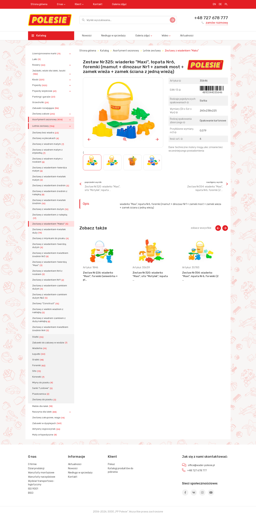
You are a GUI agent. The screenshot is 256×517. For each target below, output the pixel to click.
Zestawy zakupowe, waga (48, 417)
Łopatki (39, 354)
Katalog (39, 35)
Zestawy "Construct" (46, 303)
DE (220, 4)
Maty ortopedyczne (45, 434)
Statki (38, 337)
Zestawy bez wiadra (45, 132)
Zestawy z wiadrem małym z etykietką (47, 151)
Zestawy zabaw (44, 113)
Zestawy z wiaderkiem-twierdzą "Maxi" (49, 264)
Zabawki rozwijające (45, 108)
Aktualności (186, 35)
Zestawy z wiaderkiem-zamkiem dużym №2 (49, 296)
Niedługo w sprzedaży (113, 35)
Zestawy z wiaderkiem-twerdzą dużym (49, 246)
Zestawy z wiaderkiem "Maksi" (50, 223)
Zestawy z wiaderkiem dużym (50, 209)
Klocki (38, 79)
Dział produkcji (36, 468)
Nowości (87, 35)
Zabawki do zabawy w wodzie (50, 342)
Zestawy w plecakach (46, 138)
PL (226, 4)
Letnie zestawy (43, 126)
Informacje (76, 457)
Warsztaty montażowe (41, 472)
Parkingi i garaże (44, 96)
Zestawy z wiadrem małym (48, 144)
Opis (86, 204)
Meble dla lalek (42, 406)
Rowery (39, 65)
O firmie (32, 464)
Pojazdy (40, 85)
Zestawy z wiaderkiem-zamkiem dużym (49, 287)
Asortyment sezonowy (47, 119)
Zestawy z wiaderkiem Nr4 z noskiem (47, 272)
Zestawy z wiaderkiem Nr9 (48, 279)
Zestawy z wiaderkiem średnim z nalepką (49, 193)
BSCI (30, 492)
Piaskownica (41, 394)
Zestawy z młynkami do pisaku (50, 238)
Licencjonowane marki (46, 53)
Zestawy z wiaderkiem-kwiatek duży (49, 231)
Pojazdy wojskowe (44, 91)
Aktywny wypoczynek (46, 429)
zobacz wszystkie (201, 227)
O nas (60, 4)
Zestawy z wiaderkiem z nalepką (49, 216)
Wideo (165, 35)
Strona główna (39, 4)
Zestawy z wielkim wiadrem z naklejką (47, 311)
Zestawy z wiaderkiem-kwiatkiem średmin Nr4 (50, 329)
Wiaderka (39, 348)
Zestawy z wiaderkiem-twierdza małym (49, 169)
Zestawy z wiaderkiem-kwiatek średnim (49, 202)
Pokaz (111, 464)
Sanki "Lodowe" (42, 388)
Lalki (36, 59)
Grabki (38, 359)
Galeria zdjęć (119, 4)
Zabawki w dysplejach (47, 423)
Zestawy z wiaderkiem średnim (51, 185)
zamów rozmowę (217, 22)
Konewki (38, 376)
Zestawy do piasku (44, 399)
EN (214, 4)
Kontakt (97, 4)
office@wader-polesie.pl (201, 465)
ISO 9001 (33, 488)
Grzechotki (40, 102)
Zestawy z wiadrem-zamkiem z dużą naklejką (49, 320)
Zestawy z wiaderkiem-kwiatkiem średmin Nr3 (50, 255)
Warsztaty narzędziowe (41, 476)
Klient (78, 4)
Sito (37, 371)
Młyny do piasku (43, 382)
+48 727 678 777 (211, 17)
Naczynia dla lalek (44, 411)
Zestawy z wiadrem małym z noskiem (47, 160)
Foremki (39, 365)
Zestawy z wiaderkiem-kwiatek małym (49, 178)
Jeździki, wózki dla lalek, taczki (48, 72)
